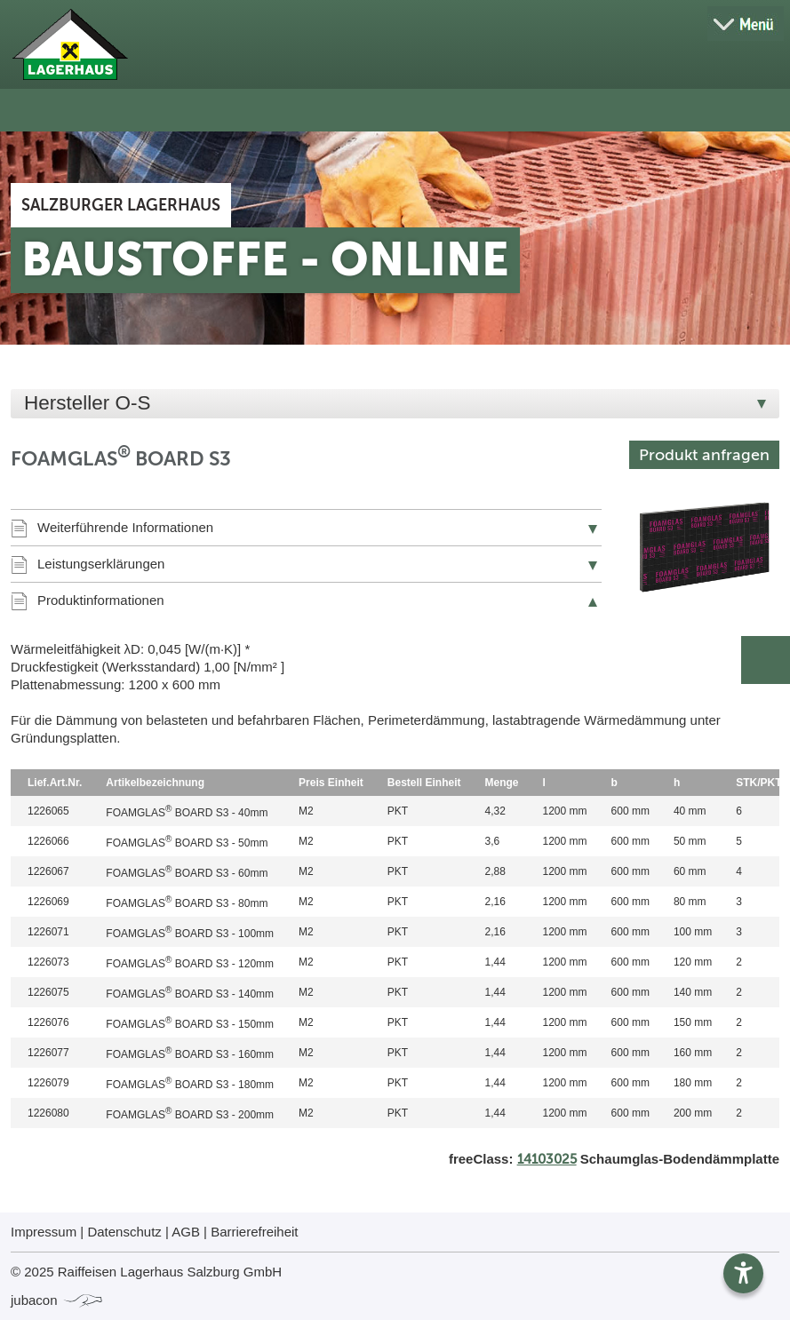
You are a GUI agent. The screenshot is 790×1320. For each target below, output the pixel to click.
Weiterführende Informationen (125, 527)
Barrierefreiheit (254, 1231)
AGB (186, 1231)
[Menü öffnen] (745, 23)
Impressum (43, 1231)
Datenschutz (124, 1231)
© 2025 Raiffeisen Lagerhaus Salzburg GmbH (146, 1271)
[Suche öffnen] (683, 24)
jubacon (57, 1300)
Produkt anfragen (704, 455)
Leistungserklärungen (100, 563)
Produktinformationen (100, 600)
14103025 (547, 1159)
